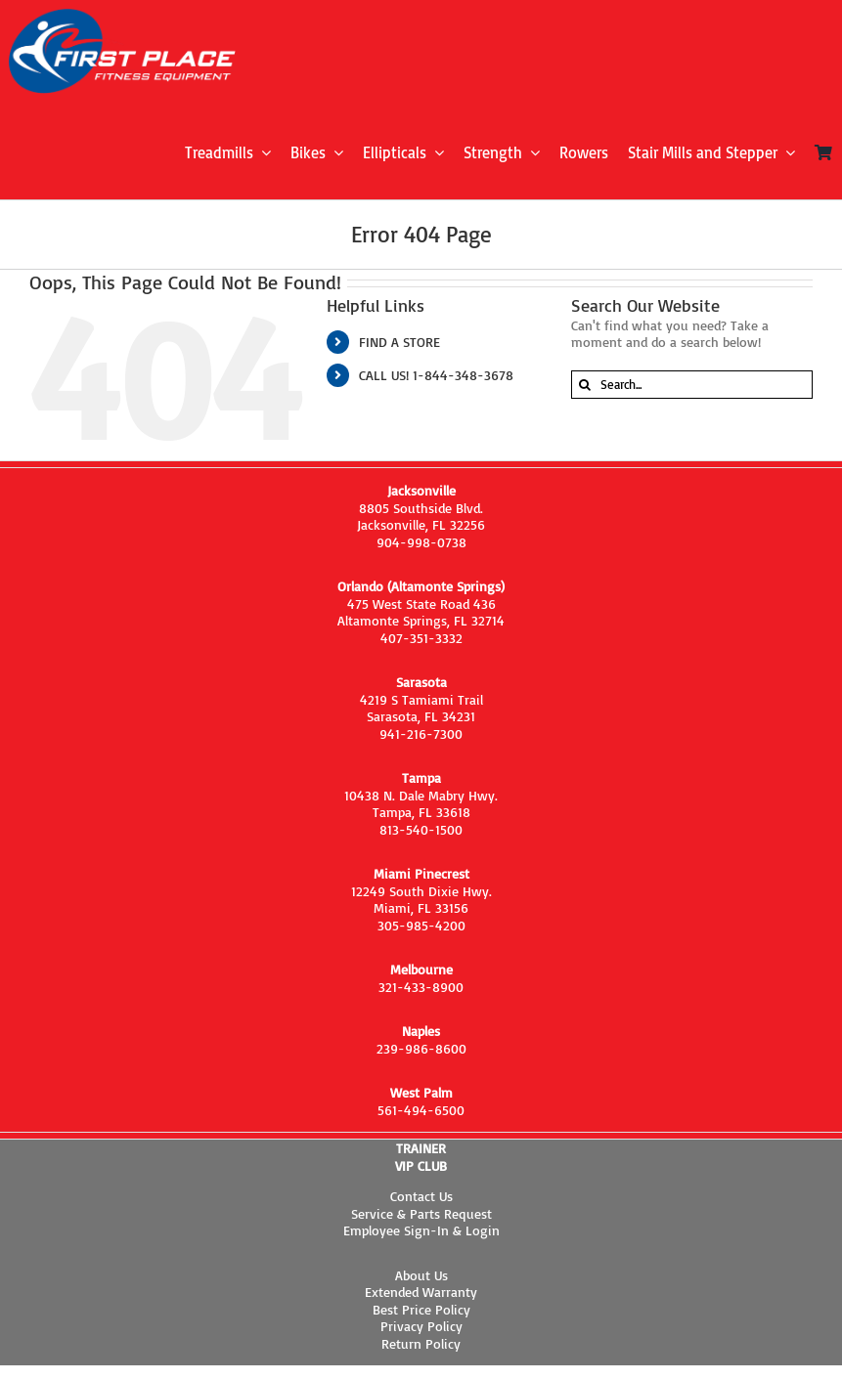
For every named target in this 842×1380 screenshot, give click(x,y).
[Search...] (692, 384)
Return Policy (421, 1343)
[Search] (585, 384)
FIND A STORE (399, 341)
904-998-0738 (421, 542)
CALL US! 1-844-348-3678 (436, 375)
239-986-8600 (421, 1048)
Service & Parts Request (421, 1213)
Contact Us (421, 1195)
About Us (421, 1275)
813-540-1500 (421, 829)
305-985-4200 (421, 925)
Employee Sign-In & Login (421, 1230)
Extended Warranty (421, 1291)
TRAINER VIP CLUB (421, 1157)
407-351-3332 (421, 637)
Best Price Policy (421, 1309)
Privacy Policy (421, 1325)
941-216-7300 (421, 733)
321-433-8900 (421, 986)
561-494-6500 (421, 1109)
